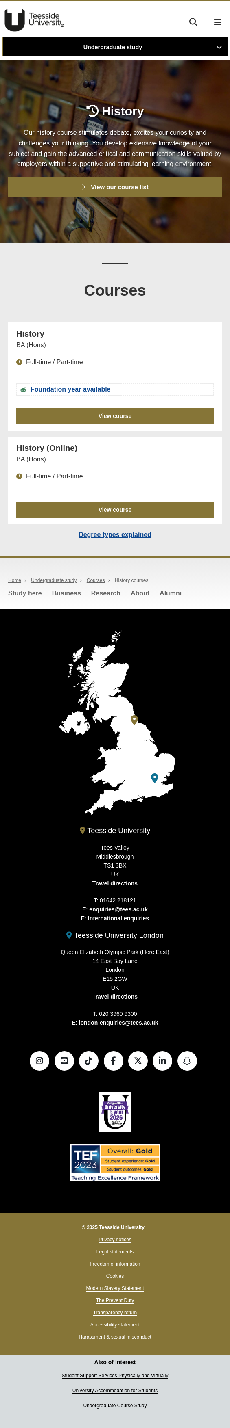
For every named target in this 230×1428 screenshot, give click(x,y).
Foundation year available (71, 389)
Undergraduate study (112, 47)
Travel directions (115, 883)
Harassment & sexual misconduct (115, 1337)
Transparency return (115, 1312)
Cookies (115, 1276)
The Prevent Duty (115, 1300)
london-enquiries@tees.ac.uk (118, 1022)
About (140, 593)
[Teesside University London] (154, 778)
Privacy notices (115, 1239)
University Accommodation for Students (115, 1390)
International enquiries (118, 918)
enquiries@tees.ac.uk (118, 909)
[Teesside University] (134, 720)
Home (14, 580)
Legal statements (115, 1252)
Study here (25, 593)
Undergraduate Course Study (115, 1406)
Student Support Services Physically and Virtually (115, 1375)
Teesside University (34, 20)
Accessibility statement (115, 1325)
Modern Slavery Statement (115, 1288)
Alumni (171, 593)
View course (115, 416)
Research (105, 593)
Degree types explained (115, 534)
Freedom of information (115, 1264)
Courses (96, 580)
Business (66, 593)
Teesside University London (115, 935)
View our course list (115, 187)
